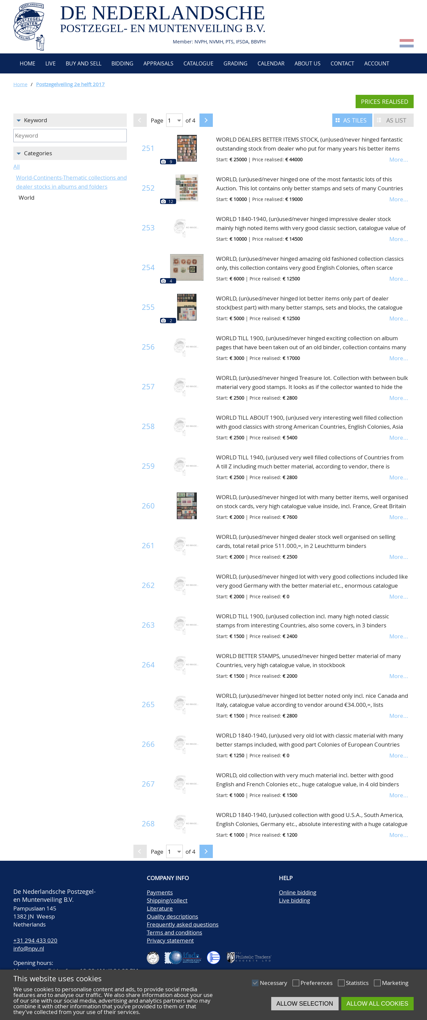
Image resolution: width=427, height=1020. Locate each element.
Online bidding (297, 892)
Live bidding (294, 900)
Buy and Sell (83, 63)
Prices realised (384, 101)
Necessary (273, 983)
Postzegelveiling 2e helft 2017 (70, 84)
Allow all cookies (377, 1003)
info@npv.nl (28, 948)
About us (308, 63)
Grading (236, 63)
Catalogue (198, 63)
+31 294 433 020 (35, 940)
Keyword (35, 120)
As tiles (355, 120)
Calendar (271, 63)
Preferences (317, 983)
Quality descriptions (172, 916)
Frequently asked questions (183, 924)
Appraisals (158, 63)
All (16, 166)
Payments (160, 892)
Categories (38, 153)
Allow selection (305, 1003)
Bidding (122, 63)
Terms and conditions (174, 932)
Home (26, 63)
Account (376, 63)
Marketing (395, 983)
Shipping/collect (167, 900)
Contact (342, 63)
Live (50, 63)
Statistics (357, 983)
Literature (160, 908)
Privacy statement (170, 940)
